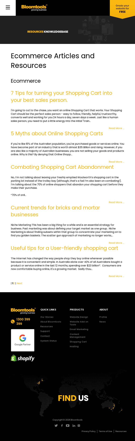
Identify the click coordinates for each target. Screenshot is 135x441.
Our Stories (46, 317)
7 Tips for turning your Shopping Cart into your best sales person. (61, 96)
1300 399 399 (23, 321)
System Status (48, 340)
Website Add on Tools (79, 323)
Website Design (79, 317)
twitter (56, 425)
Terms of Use (105, 431)
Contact (45, 336)
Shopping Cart (78, 341)
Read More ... (116, 128)
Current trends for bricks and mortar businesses (55, 211)
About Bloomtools (50, 321)
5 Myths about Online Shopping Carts (57, 133)
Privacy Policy (89, 431)
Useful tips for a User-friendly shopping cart (64, 248)
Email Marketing (79, 329)
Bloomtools (76, 419)
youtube (67, 425)
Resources (46, 326)
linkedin (73, 425)
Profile (103, 317)
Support (45, 331)
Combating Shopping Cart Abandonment (62, 167)
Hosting (74, 346)
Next (19, 283)
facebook (62, 425)
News (102, 321)
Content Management (77, 336)
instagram (79, 425)
